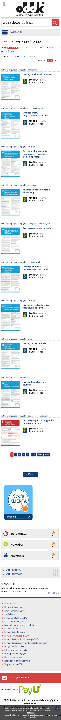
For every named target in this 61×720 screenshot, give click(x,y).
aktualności (31, 56)
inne (11, 51)
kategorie (16, 32)
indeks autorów (13, 574)
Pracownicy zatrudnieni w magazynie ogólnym (36, 306)
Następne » (43, 454)
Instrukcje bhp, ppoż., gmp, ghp (14, 70)
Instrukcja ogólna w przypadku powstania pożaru (38, 421)
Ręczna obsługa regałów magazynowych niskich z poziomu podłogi (35, 154)
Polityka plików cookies (14, 646)
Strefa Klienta (10, 614)
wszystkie (12, 48)
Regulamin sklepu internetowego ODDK (21, 639)
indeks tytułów (13, 570)
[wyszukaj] (26, 22)
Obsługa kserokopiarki (34, 343)
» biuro (29, 339)
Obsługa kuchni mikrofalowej (37, 74)
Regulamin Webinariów (14, 632)
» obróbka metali (33, 262)
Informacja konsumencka (15, 650)
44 (33, 454)
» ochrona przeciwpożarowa (37, 416)
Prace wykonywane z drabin (37, 228)
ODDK (4, 41)
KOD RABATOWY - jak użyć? (16, 621)
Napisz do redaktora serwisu (17, 661)
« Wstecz (30, 474)
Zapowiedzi (18, 533)
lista (56, 60)
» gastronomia (32, 70)
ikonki (50, 60)
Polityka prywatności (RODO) (16, 636)
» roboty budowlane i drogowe (38, 224)
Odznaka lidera (11, 629)
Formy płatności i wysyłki (15, 654)
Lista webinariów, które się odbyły (19, 625)
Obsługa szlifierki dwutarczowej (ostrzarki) (35, 268)
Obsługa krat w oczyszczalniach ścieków (35, 114)
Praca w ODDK (10, 604)
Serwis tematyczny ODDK (15, 618)
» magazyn (31, 147)
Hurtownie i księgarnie (14, 607)
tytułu (17, 56)
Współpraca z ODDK (13, 664)
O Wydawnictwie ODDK (14, 611)
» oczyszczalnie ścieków (36, 108)
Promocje (17, 555)
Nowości (16, 544)
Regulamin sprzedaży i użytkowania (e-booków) (25, 643)
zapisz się (52, 593)
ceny (23, 56)
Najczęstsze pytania (13, 657)
